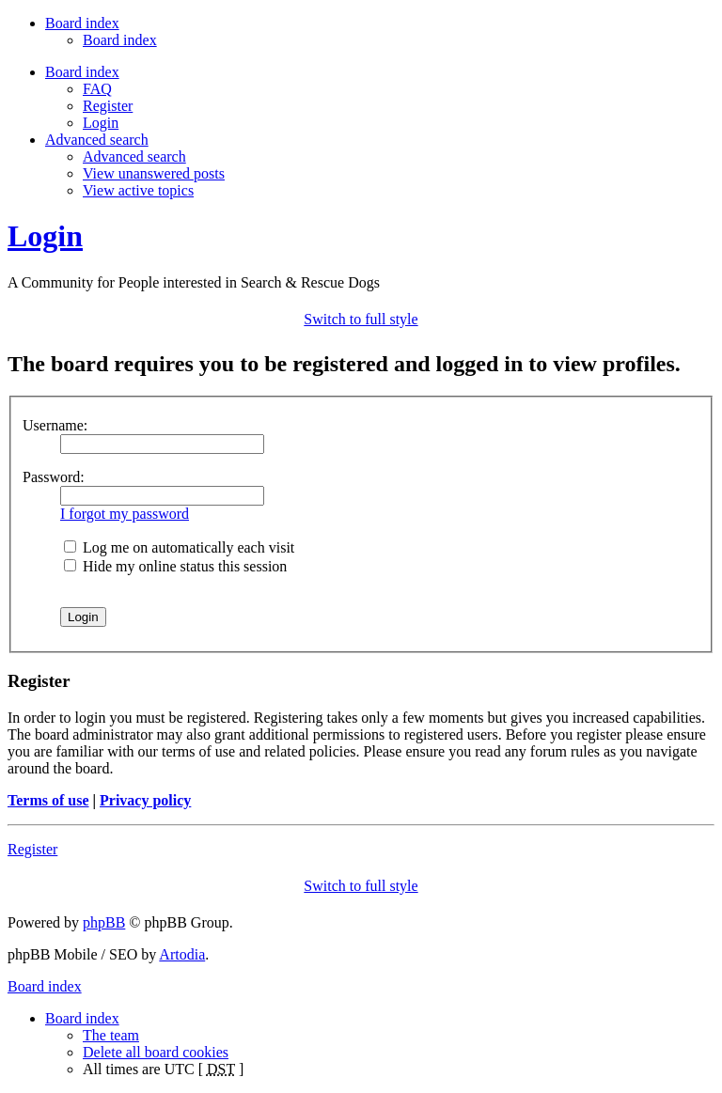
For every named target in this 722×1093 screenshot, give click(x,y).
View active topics (138, 190)
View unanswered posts (154, 173)
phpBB (104, 922)
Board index (120, 40)
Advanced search (134, 156)
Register (108, 106)
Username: (55, 425)
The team (111, 1035)
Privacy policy (145, 800)
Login (100, 123)
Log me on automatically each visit (179, 547)
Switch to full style (360, 319)
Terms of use (48, 800)
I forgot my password (124, 514)
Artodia (182, 954)
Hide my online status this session (175, 566)
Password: (54, 477)
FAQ (97, 89)
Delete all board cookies (155, 1052)
